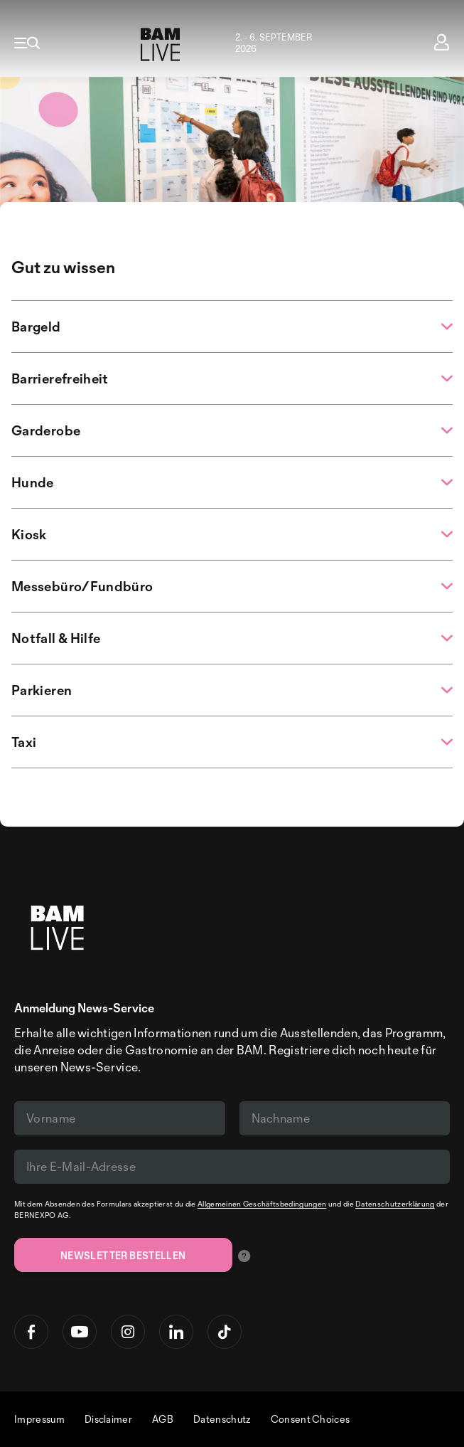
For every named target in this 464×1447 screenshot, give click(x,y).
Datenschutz (222, 1419)
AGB (162, 1419)
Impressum (39, 1419)
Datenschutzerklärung (394, 1204)
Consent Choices (310, 1419)
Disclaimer (108, 1419)
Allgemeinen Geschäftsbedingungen (262, 1204)
